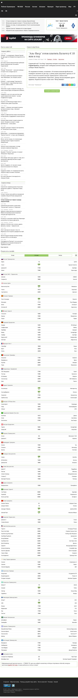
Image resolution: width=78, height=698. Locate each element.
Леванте (75, 299)
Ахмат (2, 270)
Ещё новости (4, 247)
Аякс (2, 381)
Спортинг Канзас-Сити (71, 531)
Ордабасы (3, 593)
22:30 (39, 365)
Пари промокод (61, 6)
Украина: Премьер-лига (9, 433)
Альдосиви (4, 573)
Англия (34, 6)
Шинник (3, 277)
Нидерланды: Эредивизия (10, 369)
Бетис (2, 304)
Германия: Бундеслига (9, 322)
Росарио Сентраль (5, 578)
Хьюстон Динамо (5, 550)
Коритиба (3, 494)
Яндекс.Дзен (6, 692)
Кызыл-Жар (74, 591)
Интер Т (3, 600)
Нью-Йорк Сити (4, 541)
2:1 (39, 503)
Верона (3, 316)
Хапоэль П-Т (74, 633)
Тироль (3, 427)
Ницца (75, 346)
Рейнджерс (4, 650)
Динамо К (3, 438)
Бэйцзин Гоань (73, 503)
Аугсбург (74, 334)
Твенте (75, 381)
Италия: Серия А (7, 311)
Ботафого (74, 496)
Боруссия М (4, 337)
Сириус (75, 620)
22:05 (39, 351)
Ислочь (75, 460)
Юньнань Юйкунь (73, 512)
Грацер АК (3, 429)
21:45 (39, 318)
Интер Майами (4, 538)
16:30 (39, 325)
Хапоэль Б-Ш (4, 633)
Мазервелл (4, 643)
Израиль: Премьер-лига (9, 626)
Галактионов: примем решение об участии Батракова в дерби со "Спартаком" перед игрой (12, 188)
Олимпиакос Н (73, 562)
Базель (3, 450)
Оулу (75, 613)
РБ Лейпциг (74, 325)
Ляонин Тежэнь (5, 503)
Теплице (75, 479)
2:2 (39, 656)
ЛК (6, 11)
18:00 (39, 279)
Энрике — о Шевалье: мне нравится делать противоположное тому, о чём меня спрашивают (12, 109)
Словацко (74, 476)
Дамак (75, 415)
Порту (2, 365)
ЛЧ (74, 6)
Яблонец (74, 471)
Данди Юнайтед (73, 650)
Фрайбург (3, 330)
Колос (2, 436)
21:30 (39, 450)
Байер (2, 332)
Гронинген (74, 374)
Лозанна (3, 447)
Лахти (75, 611)
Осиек (75, 519)
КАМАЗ (75, 277)
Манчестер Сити (5, 286)
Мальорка (3, 302)
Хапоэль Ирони (5, 631)
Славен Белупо (5, 522)
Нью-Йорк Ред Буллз (6, 536)
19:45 (39, 270)
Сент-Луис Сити (73, 541)
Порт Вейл (74, 289)
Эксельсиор (4, 378)
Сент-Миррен (4, 647)
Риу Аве (3, 362)
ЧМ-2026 (20, 6)
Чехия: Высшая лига (8, 466)
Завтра (60, 255)
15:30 (39, 404)
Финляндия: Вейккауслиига (10, 597)
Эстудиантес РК (73, 573)
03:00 (39, 496)
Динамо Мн (4, 462)
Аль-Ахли (3, 415)
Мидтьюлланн (4, 485)
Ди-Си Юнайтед (5, 543)
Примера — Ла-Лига (52, 59)
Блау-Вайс (74, 429)
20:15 (39, 633)
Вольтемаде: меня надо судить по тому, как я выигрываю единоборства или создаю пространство (12, 159)
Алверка (75, 362)
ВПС (76, 600)
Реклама (50, 682)
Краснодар (74, 270)
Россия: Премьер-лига (61, 28)
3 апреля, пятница (5, 183)
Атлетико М (4, 307)
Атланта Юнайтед (5, 548)
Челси (2, 289)
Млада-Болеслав (72, 474)
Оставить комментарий (52, 91)
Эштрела (74, 357)
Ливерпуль (74, 286)
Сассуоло (3, 313)
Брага (75, 360)
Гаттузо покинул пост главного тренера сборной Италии (20, 21)
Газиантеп (3, 395)
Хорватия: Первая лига (9, 517)
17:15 (39, 302)
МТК (76, 409)
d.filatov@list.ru (18, 690)
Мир (69, 6)
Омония (3, 564)
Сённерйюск (74, 485)
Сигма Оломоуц (5, 474)
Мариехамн (4, 608)
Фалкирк (75, 643)
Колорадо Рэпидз (72, 528)
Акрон (2, 261)
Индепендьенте (5, 576)
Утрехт (75, 371)
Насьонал (3, 357)
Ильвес (3, 606)
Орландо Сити (73, 555)
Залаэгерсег (4, 404)
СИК (76, 603)
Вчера (12, 255)
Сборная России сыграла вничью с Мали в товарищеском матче (22, 30)
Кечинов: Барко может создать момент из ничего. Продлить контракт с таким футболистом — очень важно (12, 122)
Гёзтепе (75, 392)
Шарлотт (3, 545)
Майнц (75, 327)
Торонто (3, 528)
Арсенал (75, 292)
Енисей (75, 279)
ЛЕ (2, 11)
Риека (75, 522)
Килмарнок (74, 645)
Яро (2, 611)
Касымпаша (4, 388)
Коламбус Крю (73, 548)
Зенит (57, 21)
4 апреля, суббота (5, 51)
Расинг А (74, 576)
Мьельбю (74, 622)
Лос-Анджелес (5, 555)
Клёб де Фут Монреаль (71, 533)
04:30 (39, 555)
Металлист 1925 (73, 436)
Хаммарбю (4, 622)
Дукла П (3, 469)
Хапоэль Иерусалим (72, 629)
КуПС (75, 606)
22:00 (39, 292)
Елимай (3, 588)
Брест (2, 348)
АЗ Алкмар (4, 376)
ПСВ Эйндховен (5, 371)
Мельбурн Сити (5, 659)
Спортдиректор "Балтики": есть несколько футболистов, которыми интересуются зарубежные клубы (12, 243)
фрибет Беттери (12, 665)
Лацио (2, 318)
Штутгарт (3, 339)
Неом (2, 418)
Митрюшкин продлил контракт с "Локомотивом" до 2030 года (22, 23)
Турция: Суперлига (8, 385)
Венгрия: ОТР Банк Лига (9, 401)
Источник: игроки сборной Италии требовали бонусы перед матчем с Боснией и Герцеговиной (12, 64)
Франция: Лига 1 (7, 343)
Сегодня (36, 255)
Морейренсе (4, 360)
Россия (27, 6)
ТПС (76, 608)
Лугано (3, 445)
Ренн (75, 348)
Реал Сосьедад (5, 299)
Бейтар (3, 636)
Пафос (75, 564)
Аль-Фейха (74, 418)
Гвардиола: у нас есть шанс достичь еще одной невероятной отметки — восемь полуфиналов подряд (11, 96)
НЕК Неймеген (73, 378)
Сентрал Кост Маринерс (7, 656)
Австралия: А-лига (8, 654)
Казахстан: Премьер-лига (9, 582)
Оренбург (74, 268)
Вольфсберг (74, 427)
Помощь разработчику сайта (28, 682)
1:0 (39, 505)
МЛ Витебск (4, 460)
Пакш (2, 406)
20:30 (39, 409)
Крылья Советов (64, 21)
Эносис (3, 562)
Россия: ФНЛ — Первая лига (10, 274)
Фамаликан (74, 365)
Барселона (61, 59)
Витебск (75, 457)
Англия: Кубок (7, 283)
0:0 (39, 436)
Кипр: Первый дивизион (9, 559)
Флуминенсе (73, 494)
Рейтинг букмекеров (8, 6)
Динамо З (3, 519)
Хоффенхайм (4, 327)
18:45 (39, 522)
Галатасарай (74, 397)
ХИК (2, 603)
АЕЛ (76, 567)
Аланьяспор (74, 395)
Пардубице (74, 469)
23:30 (39, 531)
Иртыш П (3, 585)
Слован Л (3, 476)
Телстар (3, 374)
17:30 (39, 268)
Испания (42, 6)
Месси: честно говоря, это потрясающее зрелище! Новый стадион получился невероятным (11, 140)
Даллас (75, 543)
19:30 (39, 304)
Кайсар (3, 591)
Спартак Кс (4, 279)
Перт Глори (74, 656)
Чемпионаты (7, 137)
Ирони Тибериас (73, 636)
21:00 (39, 420)
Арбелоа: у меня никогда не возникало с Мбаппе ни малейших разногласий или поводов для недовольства (11, 213)
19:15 (39, 289)
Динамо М (3, 268)
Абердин (74, 647)
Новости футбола (33, 47)
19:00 (39, 316)
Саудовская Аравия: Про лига (11, 413)
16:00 (39, 277)
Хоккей (56, 682)
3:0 (39, 659)
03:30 (39, 550)
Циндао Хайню (5, 505)
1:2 (39, 261)
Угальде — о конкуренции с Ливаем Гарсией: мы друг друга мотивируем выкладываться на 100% (13, 57)
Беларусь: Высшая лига (9, 453)
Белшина (74, 462)
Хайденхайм (73, 337)
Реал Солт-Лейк (5, 531)
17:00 (39, 395)
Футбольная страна (16, 689)
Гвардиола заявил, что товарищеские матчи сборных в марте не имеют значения (12, 171)
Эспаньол (74, 304)
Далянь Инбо (73, 509)
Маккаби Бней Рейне (6, 629)
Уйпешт (3, 409)
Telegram (13, 692)
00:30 (39, 492)
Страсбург (3, 346)
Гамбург (3, 334)
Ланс (75, 351)
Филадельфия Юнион (71, 545)
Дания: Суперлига (7, 482)
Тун (76, 445)
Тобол (75, 588)
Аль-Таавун (74, 420)
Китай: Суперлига (7, 500)
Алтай (75, 585)
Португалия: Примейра (9, 355)
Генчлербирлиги (5, 392)
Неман (3, 457)
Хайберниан (4, 645)
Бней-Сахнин (73, 631)
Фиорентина (74, 316)
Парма (75, 318)
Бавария (75, 330)
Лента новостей (6, 47)
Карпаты (75, 438)
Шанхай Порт (4, 512)
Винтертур (74, 447)
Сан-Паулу (3, 492)
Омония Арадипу (5, 567)
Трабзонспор (4, 397)
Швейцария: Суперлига (9, 442)
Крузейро (74, 492)
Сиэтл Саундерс (73, 550)
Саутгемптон (4, 292)
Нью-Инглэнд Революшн (7, 533)
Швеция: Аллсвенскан (9, 617)
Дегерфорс (4, 620)
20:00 (39, 348)
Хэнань (75, 505)
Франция (50, 6)
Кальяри (75, 313)
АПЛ (5, 74)
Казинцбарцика (73, 406)
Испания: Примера (8, 296)
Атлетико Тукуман (72, 578)
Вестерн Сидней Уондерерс (70, 659)
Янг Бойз (74, 450)
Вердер (3, 325)
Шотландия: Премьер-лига (10, 640)
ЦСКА (75, 261)
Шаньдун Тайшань (5, 509)
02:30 (39, 494)
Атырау (75, 593)
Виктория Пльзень (5, 479)
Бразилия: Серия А (8, 489)
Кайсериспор (73, 388)
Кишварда (74, 404)
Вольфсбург (74, 332)
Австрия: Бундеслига (8, 424)
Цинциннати (74, 536)
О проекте (6, 682)
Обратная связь (14, 682)
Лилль (2, 351)
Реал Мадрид (73, 302)
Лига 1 (5, 105)
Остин (75, 538)
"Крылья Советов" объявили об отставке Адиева (18, 28)
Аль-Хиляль (4, 420)
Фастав (3, 471)
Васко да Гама (4, 496)
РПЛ (5, 53)
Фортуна (75, 376)
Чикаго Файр (4, 553)
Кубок (5, 92)
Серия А (5, 61)
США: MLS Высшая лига (9, 526)
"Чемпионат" (38, 84)
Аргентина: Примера (8, 571)
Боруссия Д (74, 339)
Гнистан (3, 613)
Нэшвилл (74, 553)
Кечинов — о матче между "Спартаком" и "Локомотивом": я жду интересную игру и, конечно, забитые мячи (11, 83)
